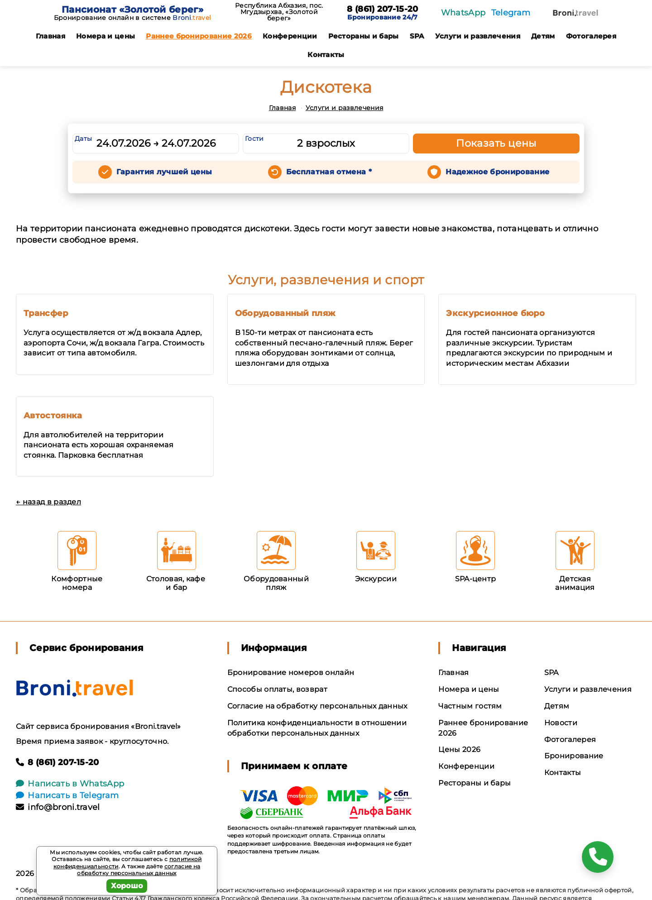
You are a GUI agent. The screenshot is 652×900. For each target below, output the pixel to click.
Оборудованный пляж (285, 313)
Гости (254, 138)
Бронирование (574, 756)
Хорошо (127, 885)
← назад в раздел (48, 502)
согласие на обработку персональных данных (138, 870)
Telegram (511, 13)
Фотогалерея (591, 36)
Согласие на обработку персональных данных (317, 706)
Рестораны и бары (363, 36)
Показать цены (496, 143)
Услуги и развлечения (477, 36)
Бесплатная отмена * (329, 172)
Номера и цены (105, 36)
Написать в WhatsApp (70, 784)
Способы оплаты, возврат (277, 689)
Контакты (326, 54)
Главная (50, 36)
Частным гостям (470, 706)
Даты (83, 138)
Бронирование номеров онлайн (291, 672)
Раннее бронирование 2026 (199, 36)
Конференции (290, 36)
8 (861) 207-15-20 (382, 9)
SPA (417, 36)
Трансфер (46, 313)
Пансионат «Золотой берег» (132, 9)
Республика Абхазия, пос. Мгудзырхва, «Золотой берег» (279, 11)
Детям (543, 36)
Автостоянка (53, 416)
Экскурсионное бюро (495, 313)
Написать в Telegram (67, 795)
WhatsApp (463, 13)
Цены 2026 (459, 749)
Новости (560, 722)
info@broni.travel (58, 807)
